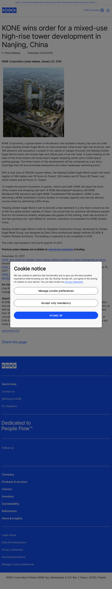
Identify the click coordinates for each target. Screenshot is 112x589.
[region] (56, 294)
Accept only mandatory (56, 303)
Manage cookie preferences (56, 290)
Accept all (56, 315)
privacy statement (74, 281)
